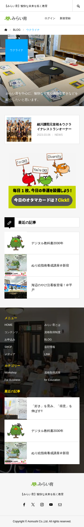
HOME (8, 324)
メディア (9, 354)
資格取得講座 (52, 372)
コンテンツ (11, 332)
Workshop (10, 372)
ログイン (50, 18)
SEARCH (78, 5)
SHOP (8, 347)
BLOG (48, 339)
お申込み (9, 339)
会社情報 (49, 347)
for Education (52, 379)
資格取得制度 (52, 332)
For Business (12, 379)
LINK (47, 354)
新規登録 (65, 18)
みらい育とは (52, 324)
